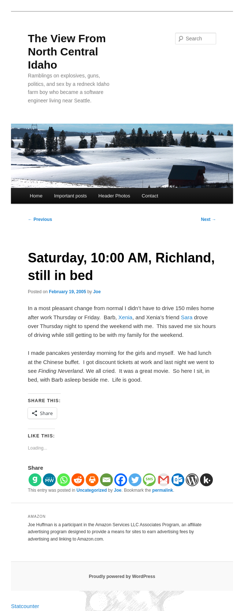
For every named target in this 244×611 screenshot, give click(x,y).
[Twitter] (135, 479)
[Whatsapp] (63, 479)
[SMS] (149, 479)
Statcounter (25, 606)
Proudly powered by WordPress (122, 576)
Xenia (125, 317)
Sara (187, 317)
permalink (162, 490)
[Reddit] (77, 479)
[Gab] (35, 479)
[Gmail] (163, 479)
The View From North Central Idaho (67, 51)
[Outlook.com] (177, 479)
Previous (40, 219)
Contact (150, 196)
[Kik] (206, 479)
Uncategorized (92, 490)
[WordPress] (192, 479)
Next (208, 219)
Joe (97, 291)
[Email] (106, 479)
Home (36, 196)
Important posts (70, 196)
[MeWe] (49, 479)
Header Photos (114, 196)
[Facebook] (120, 479)
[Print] (92, 479)
